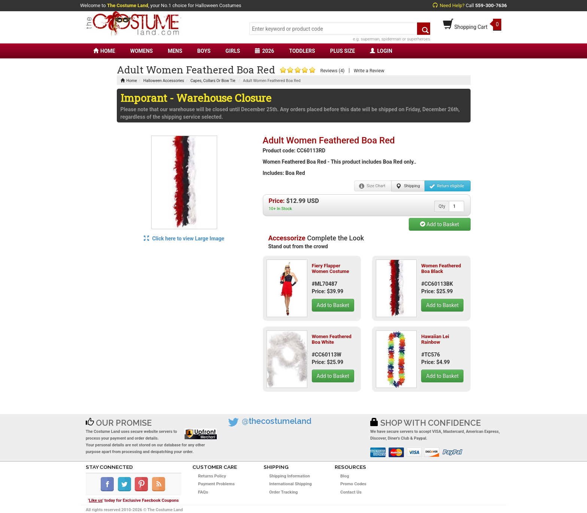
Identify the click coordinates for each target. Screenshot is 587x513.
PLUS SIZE (342, 51)
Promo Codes (353, 483)
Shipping (408, 186)
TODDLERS (302, 51)
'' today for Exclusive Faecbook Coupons (133, 500)
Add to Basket (439, 224)
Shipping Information (289, 476)
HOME (104, 51)
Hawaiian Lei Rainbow (435, 339)
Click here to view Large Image (184, 239)
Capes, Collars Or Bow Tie (213, 80)
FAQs (203, 492)
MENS (175, 51)
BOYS (203, 51)
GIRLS (232, 51)
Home (129, 80)
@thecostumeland (276, 421)
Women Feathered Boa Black (441, 268)
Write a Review (369, 70)
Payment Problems (216, 483)
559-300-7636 (491, 5)
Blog (344, 476)
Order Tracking (283, 492)
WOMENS (141, 51)
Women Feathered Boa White (332, 339)
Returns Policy (212, 476)
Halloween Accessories (163, 80)
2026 (264, 51)
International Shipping (290, 483)
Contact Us (351, 492)
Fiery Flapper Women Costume (330, 268)
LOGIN (381, 51)
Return (446, 186)
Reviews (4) (332, 70)
